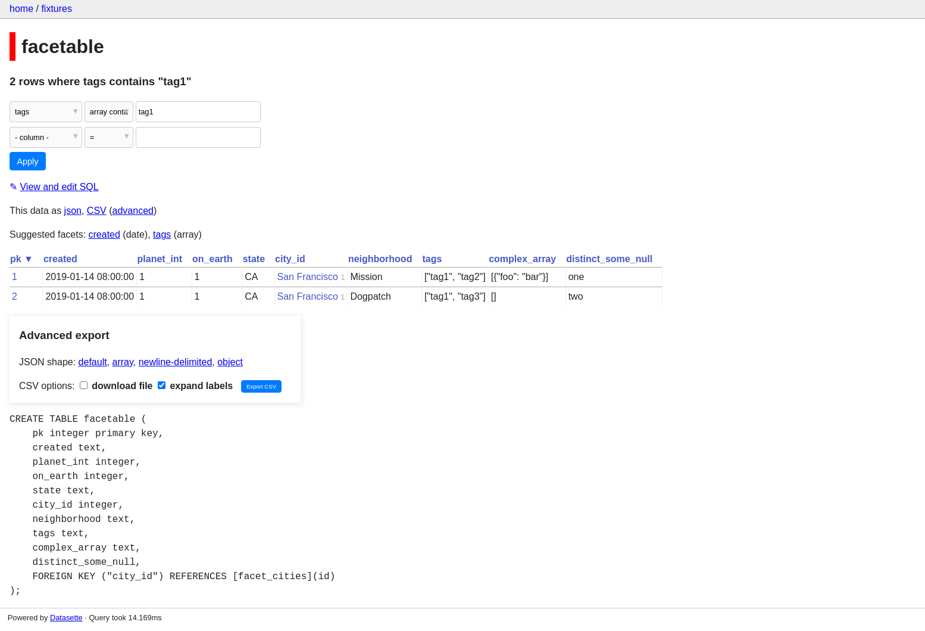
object (230, 362)
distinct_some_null (609, 259)
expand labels (195, 386)
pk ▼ (21, 259)
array (122, 362)
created (104, 234)
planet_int (160, 259)
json (73, 211)
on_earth (212, 259)
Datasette (66, 617)
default (93, 362)
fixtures (56, 9)
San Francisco (307, 277)
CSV (97, 211)
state (254, 259)
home (21, 9)
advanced (133, 211)
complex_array (522, 259)
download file (116, 386)
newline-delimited (175, 362)
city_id (290, 259)
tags (162, 234)
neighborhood (380, 259)
